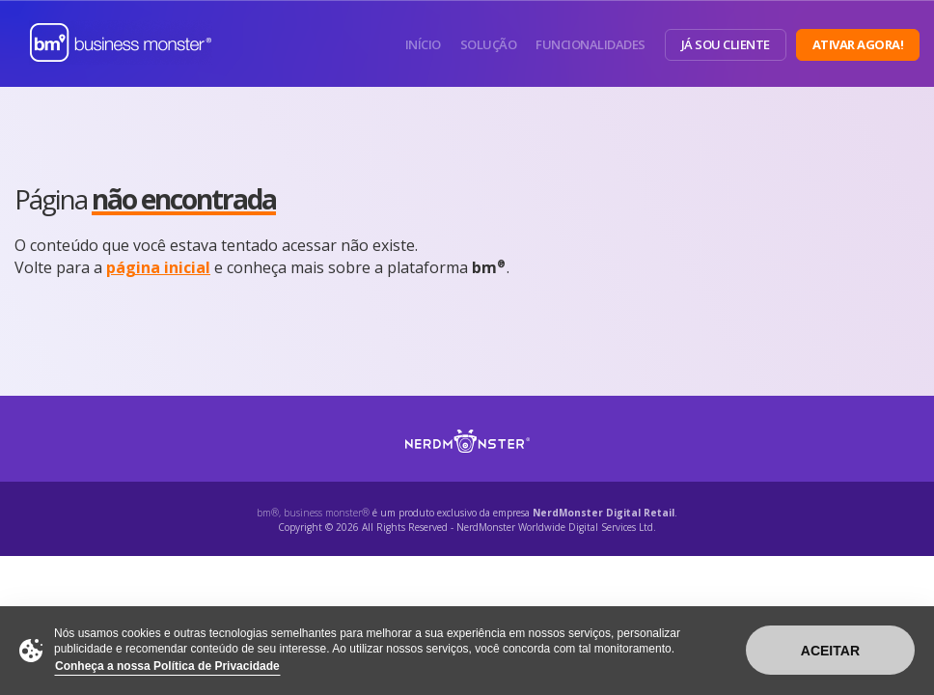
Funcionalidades (591, 44)
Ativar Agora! (858, 44)
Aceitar (830, 650)
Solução (488, 44)
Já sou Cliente (725, 44)
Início (423, 44)
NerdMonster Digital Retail (603, 512)
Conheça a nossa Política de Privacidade (167, 666)
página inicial (158, 267)
